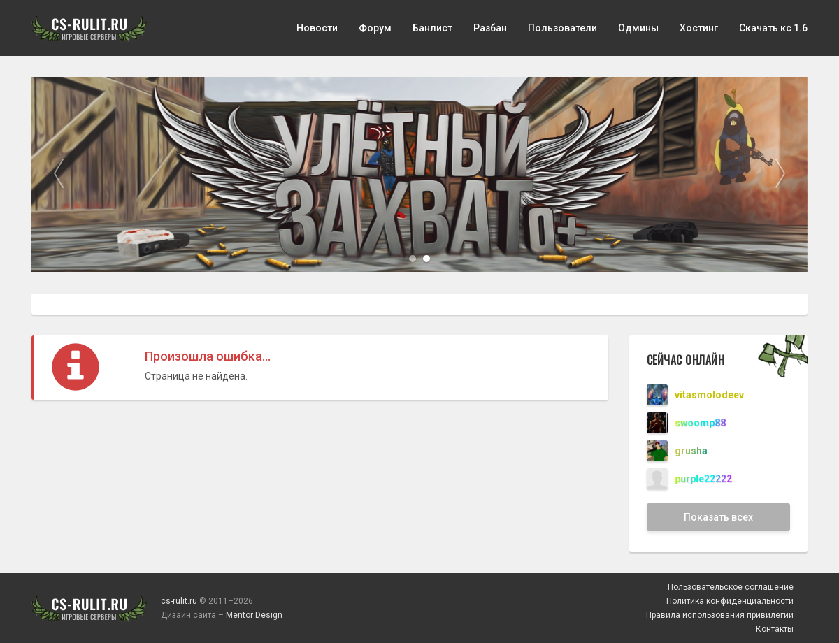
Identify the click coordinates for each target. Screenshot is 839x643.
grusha (691, 450)
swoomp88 (700, 422)
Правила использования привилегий (720, 615)
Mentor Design (254, 615)
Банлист (432, 28)
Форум (375, 28)
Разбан (490, 28)
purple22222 (703, 478)
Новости (317, 28)
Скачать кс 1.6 (773, 28)
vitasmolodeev (709, 394)
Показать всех (718, 517)
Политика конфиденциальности (730, 601)
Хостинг (699, 28)
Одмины (638, 28)
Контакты (775, 629)
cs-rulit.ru (179, 601)
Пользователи (562, 28)
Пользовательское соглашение (731, 587)
